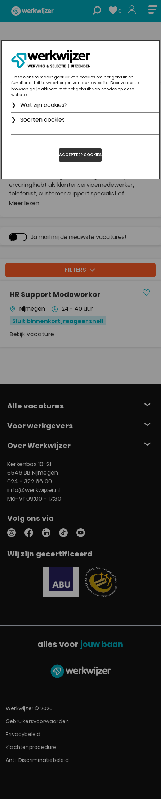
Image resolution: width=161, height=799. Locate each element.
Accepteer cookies (80, 155)
